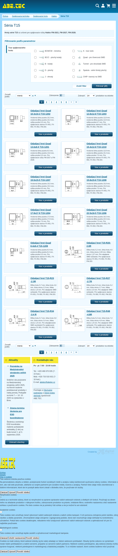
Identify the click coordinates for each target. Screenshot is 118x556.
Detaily (3, 475)
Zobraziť (81, 96)
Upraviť (12, 492)
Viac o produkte (45, 134)
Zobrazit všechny (16, 442)
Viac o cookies (6, 477)
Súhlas (3, 473)
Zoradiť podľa (8, 95)
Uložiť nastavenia (17, 538)
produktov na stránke (104, 96)
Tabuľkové (63, 95)
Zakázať (4, 492)
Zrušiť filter (81, 86)
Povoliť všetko (23, 492)
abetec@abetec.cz (47, 382)
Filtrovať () (101, 86)
